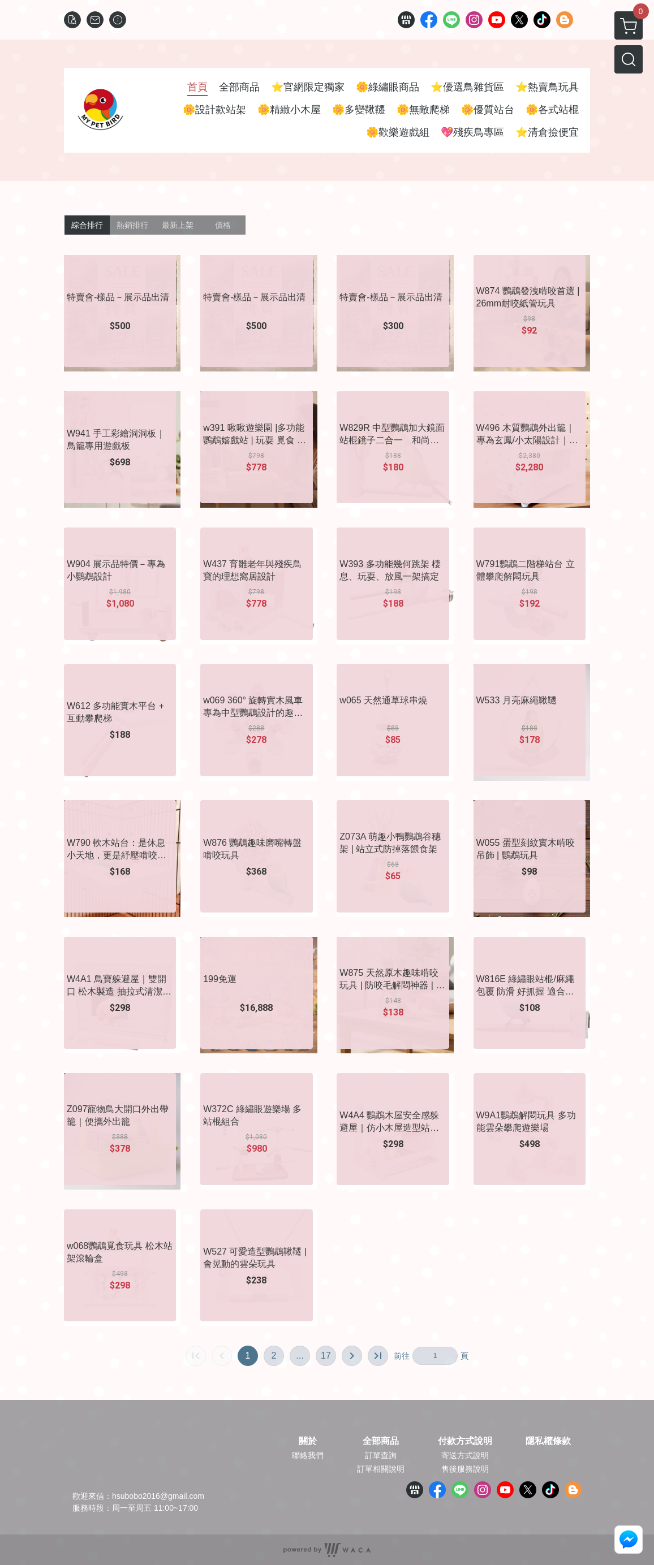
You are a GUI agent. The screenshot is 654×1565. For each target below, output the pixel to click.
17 (326, 1355)
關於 (308, 1441)
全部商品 (381, 1441)
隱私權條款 (548, 1441)
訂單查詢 (381, 1455)
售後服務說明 (465, 1469)
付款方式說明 (465, 1441)
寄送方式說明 (465, 1455)
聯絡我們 (308, 1455)
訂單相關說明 (381, 1469)
